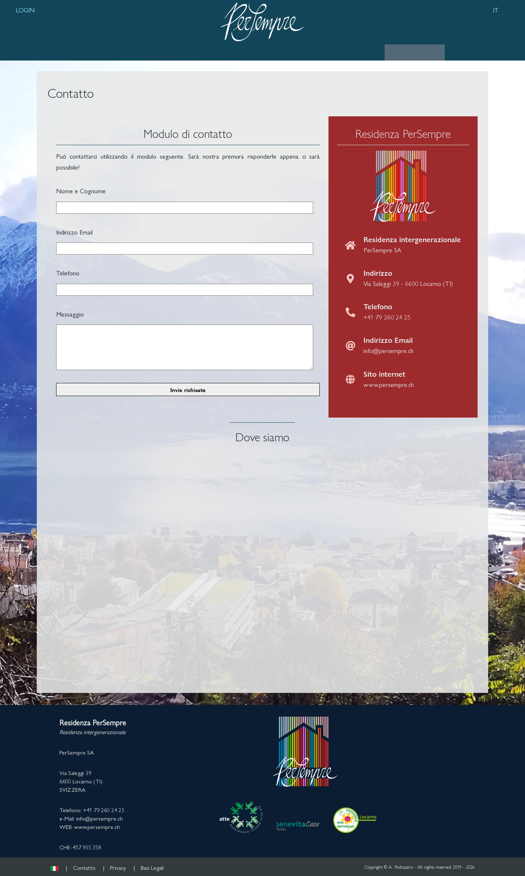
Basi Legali (152, 867)
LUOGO (169, 51)
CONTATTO (414, 52)
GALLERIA (355, 51)
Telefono (67, 272)
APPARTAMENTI (288, 51)
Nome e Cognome (81, 190)
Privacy (118, 867)
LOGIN (25, 9)
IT (496, 9)
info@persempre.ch (388, 350)
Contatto (84, 867)
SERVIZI (223, 51)
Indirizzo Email (74, 231)
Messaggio (70, 313)
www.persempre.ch (388, 384)
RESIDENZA (111, 51)
